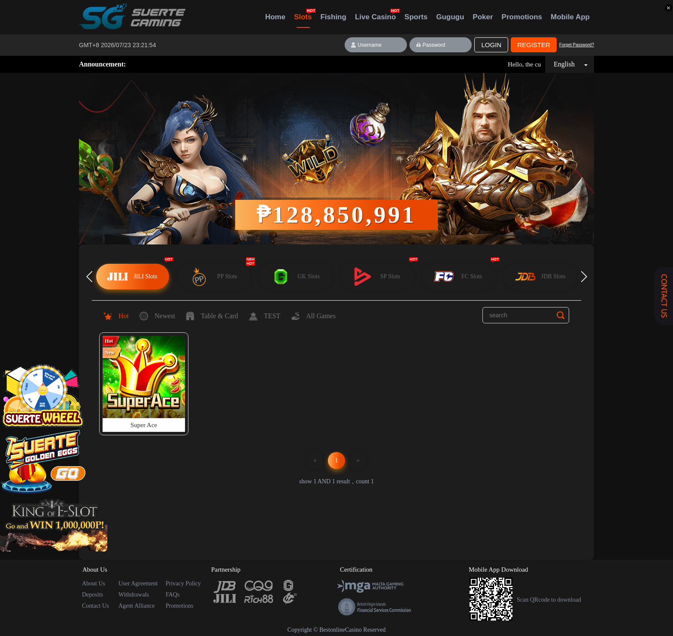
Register (533, 44)
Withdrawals (133, 594)
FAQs (172, 594)
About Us (93, 583)
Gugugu (450, 17)
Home (275, 17)
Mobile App (570, 17)
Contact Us (95, 606)
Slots (303, 20)
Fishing (333, 17)
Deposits (92, 594)
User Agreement (138, 583)
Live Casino (375, 17)
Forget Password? (576, 44)
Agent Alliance (136, 606)
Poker (483, 17)
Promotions (522, 17)
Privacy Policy (183, 583)
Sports (415, 17)
